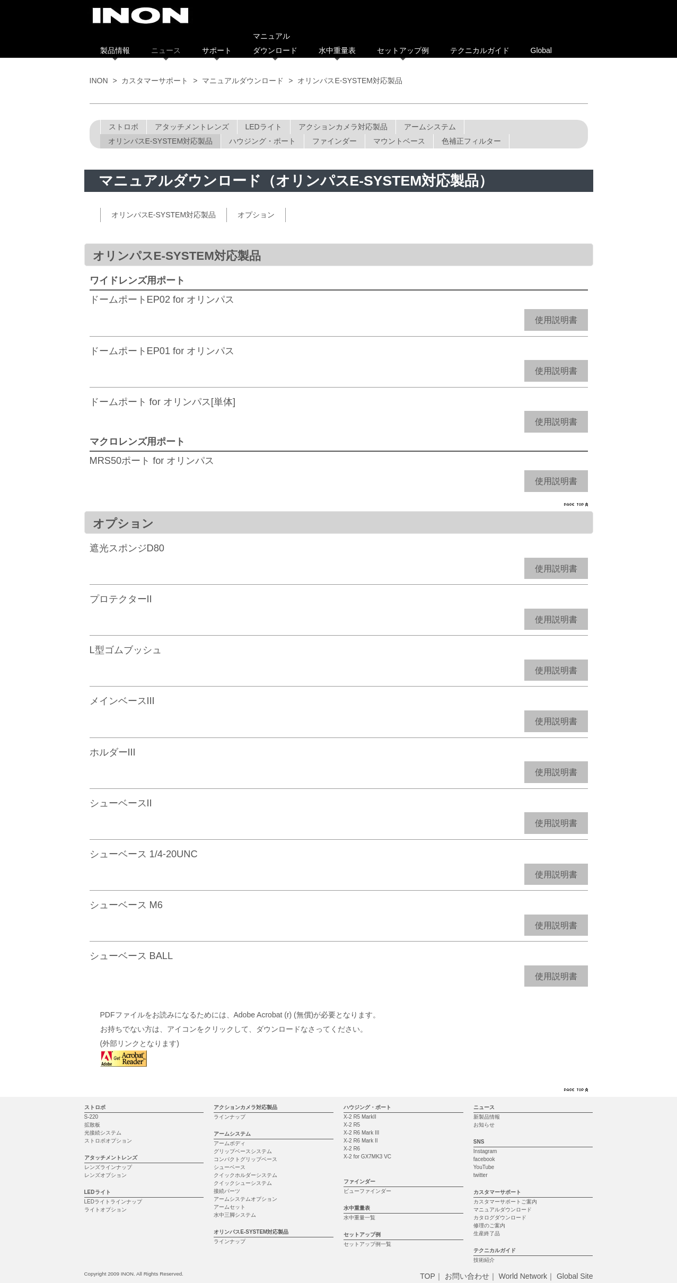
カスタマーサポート (154, 80)
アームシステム (430, 126)
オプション (256, 214)
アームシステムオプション (245, 1199)
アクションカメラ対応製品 (343, 126)
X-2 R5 (352, 1125)
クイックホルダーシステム (245, 1175)
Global (541, 50)
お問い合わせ (467, 1276)
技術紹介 (484, 1260)
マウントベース (399, 141)
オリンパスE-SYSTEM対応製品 (160, 141)
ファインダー (334, 141)
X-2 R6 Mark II (360, 1141)
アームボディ (229, 1143)
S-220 (91, 1117)
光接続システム (102, 1133)
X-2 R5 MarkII (360, 1117)
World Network (523, 1276)
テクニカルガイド (479, 50)
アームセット (229, 1207)
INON (99, 80)
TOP (427, 1276)
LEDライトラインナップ (113, 1202)
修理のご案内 (489, 1225)
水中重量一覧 (359, 1217)
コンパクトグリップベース (245, 1159)
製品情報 (115, 50)
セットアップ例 (403, 50)
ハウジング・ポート (262, 141)
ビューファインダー (367, 1191)
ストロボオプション (108, 1141)
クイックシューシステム (243, 1183)
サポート (217, 50)
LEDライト (263, 126)
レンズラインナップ (108, 1167)
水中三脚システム (235, 1215)
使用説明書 (556, 319)
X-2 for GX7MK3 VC (367, 1156)
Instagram (485, 1151)
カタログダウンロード (499, 1217)
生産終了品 (486, 1233)
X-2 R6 (352, 1149)
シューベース (229, 1167)
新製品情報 (486, 1117)
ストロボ (123, 126)
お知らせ (484, 1125)
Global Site (575, 1276)
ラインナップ (229, 1117)
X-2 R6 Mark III (361, 1133)
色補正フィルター (471, 141)
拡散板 (92, 1125)
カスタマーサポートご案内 (505, 1202)
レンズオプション (105, 1175)
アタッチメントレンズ (192, 126)
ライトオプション (105, 1209)
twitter (480, 1175)
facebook (484, 1159)
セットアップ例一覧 (367, 1244)
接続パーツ (227, 1191)
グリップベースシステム (243, 1151)
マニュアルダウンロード (243, 80)
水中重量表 (337, 50)
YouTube (483, 1167)
